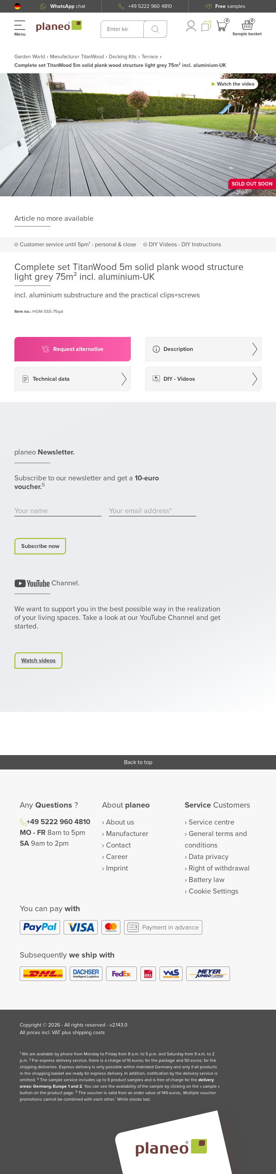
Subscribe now (40, 546)
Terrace (150, 57)
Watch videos (38, 660)
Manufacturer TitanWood (77, 57)
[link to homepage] (59, 26)
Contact (118, 845)
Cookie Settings (213, 891)
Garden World (29, 57)
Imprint (117, 868)
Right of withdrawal (219, 868)
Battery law (207, 880)
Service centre (211, 822)
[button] (17, 6)
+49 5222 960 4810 (58, 822)
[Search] (155, 29)
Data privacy (209, 857)
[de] (17, 6)
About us (120, 822)
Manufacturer (127, 834)
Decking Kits (123, 57)
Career (117, 857)
